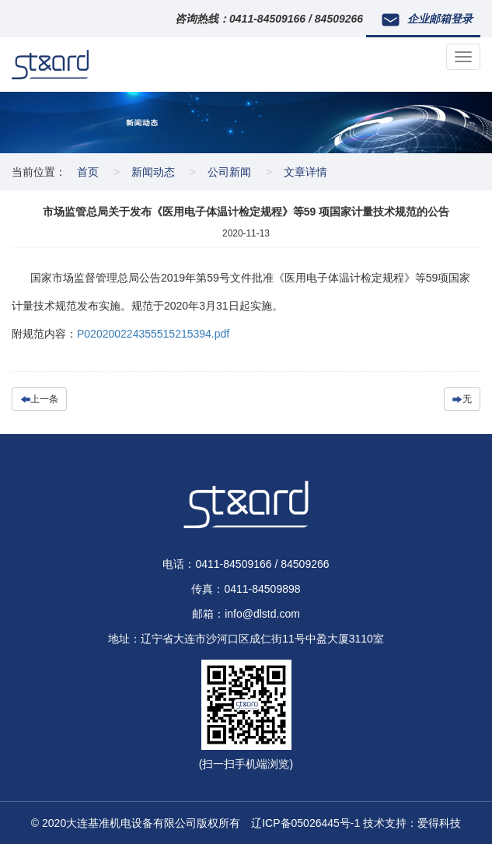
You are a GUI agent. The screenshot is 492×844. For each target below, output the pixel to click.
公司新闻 (229, 172)
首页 (88, 172)
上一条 (39, 399)
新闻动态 (153, 172)
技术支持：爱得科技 (412, 823)
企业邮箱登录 (427, 19)
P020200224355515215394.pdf (153, 333)
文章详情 (305, 172)
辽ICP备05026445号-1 (305, 823)
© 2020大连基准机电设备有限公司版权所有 (141, 823)
